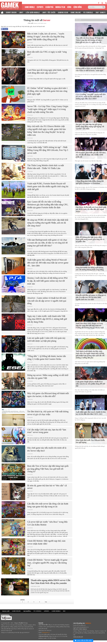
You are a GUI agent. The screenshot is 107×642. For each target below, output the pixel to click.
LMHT (21, 12)
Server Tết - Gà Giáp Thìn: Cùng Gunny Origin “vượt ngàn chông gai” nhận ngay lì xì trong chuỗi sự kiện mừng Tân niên (47, 109)
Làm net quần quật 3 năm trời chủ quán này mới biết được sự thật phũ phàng (46, 339)
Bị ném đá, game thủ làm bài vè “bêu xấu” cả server (47, 486)
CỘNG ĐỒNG (77, 6)
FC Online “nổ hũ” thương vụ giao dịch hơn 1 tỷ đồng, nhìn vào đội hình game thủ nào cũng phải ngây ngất (47, 91)
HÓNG (69, 6)
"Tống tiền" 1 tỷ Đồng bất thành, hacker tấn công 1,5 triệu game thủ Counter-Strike (46, 357)
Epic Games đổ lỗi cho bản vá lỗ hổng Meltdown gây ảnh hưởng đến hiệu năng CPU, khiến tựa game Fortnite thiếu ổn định (47, 205)
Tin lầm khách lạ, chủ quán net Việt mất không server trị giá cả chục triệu (47, 413)
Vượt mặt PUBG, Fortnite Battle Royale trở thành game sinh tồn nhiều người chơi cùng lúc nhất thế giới (48, 186)
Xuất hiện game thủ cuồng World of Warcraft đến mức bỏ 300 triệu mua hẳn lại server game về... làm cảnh (47, 263)
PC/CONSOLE (88, 12)
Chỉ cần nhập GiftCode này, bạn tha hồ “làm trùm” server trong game (46, 430)
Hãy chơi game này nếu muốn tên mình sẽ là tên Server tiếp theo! (46, 449)
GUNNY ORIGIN (11, 12)
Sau (48, 602)
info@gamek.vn (46, 632)
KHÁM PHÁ (49, 6)
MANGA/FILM (60, 6)
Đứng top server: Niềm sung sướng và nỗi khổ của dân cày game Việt (47, 376)
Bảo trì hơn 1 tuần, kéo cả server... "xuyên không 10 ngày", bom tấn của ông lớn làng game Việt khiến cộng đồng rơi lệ (45, 36)
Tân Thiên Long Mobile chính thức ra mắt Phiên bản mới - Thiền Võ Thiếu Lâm (45, 166)
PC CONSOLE (37, 611)
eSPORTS (40, 6)
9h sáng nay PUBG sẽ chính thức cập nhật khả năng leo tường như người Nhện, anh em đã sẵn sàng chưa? (47, 223)
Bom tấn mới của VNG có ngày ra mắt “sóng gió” (47, 53)
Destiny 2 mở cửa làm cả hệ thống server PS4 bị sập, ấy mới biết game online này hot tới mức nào (47, 281)
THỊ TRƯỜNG (27, 611)
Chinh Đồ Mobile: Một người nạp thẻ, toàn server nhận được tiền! (46, 542)
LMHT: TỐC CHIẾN (48, 12)
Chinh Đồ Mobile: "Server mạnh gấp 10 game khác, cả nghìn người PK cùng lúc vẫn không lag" (47, 562)
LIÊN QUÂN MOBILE (33, 12)
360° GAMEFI (101, 12)
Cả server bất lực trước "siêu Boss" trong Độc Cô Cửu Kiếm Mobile (47, 523)
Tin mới (78, 20)
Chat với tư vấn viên (83, 640)
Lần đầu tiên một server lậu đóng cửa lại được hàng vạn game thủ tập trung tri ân (47, 505)
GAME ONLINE (76, 12)
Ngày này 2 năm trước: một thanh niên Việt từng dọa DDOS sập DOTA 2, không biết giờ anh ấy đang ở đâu (47, 319)
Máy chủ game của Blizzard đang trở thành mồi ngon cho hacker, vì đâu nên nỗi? (48, 394)
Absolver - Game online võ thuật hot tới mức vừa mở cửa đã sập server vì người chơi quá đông (46, 301)
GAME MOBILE (30, 6)
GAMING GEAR (63, 12)
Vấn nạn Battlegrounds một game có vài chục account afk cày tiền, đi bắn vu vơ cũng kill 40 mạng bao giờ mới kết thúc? (47, 243)
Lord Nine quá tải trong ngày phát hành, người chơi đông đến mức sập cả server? (47, 71)
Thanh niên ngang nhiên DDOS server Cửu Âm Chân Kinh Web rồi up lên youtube (50, 581)
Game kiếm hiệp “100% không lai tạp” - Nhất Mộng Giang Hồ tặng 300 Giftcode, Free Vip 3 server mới (47, 150)
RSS (64, 611)
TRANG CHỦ (5, 611)
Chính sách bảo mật (78, 636)
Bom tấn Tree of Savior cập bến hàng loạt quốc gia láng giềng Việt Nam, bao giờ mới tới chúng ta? (48, 469)
